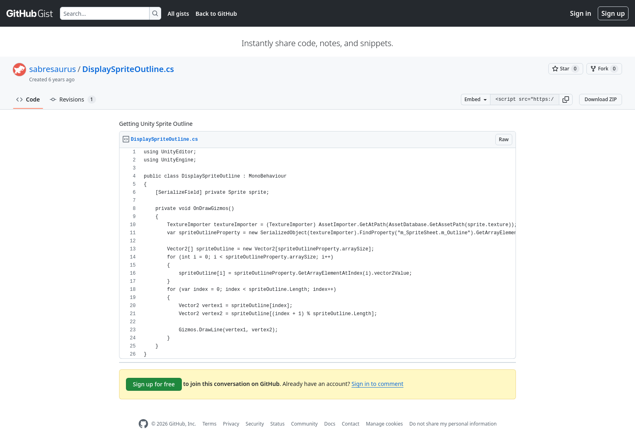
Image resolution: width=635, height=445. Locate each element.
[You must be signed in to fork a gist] (604, 68)
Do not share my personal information (453, 423)
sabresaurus (52, 69)
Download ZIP (600, 99)
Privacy (231, 423)
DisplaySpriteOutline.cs (128, 69)
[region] (317, 253)
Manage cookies (384, 423)
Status (278, 423)
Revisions (73, 99)
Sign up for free (154, 384)
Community (304, 423)
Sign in (580, 13)
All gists (178, 13)
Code (28, 99)
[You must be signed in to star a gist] (565, 68)
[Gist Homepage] (29, 13)
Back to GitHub (216, 13)
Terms (209, 423)
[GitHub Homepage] (143, 424)
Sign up (613, 13)
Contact (350, 423)
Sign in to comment (377, 384)
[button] (566, 99)
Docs (329, 423)
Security (255, 423)
